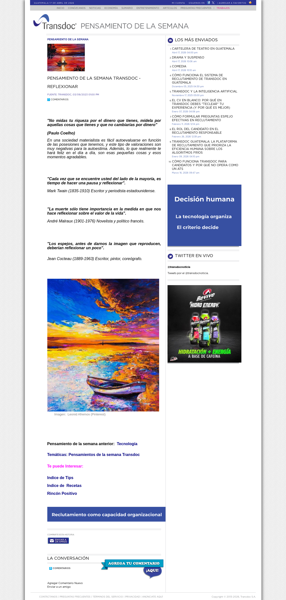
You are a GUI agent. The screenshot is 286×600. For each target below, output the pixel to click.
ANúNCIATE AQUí (152, 592)
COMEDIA (179, 66)
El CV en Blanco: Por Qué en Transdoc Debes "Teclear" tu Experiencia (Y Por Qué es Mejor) (201, 104)
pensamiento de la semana (67, 39)
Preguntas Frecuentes (200, 8)
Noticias (92, 8)
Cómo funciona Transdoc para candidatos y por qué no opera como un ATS (205, 165)
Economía (110, 8)
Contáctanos (48, 592)
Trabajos (227, 8)
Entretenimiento (149, 8)
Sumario (127, 8)
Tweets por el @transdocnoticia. (188, 273)
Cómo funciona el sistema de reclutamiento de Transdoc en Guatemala (199, 79)
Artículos (173, 8)
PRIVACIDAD (133, 592)
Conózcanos (72, 8)
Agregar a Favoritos (232, 3)
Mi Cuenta (178, 3)
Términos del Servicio (108, 592)
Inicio (55, 8)
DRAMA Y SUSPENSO (188, 57)
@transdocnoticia (179, 267)
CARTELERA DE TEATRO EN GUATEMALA (203, 48)
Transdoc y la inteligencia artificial (204, 91)
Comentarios (57, 100)
